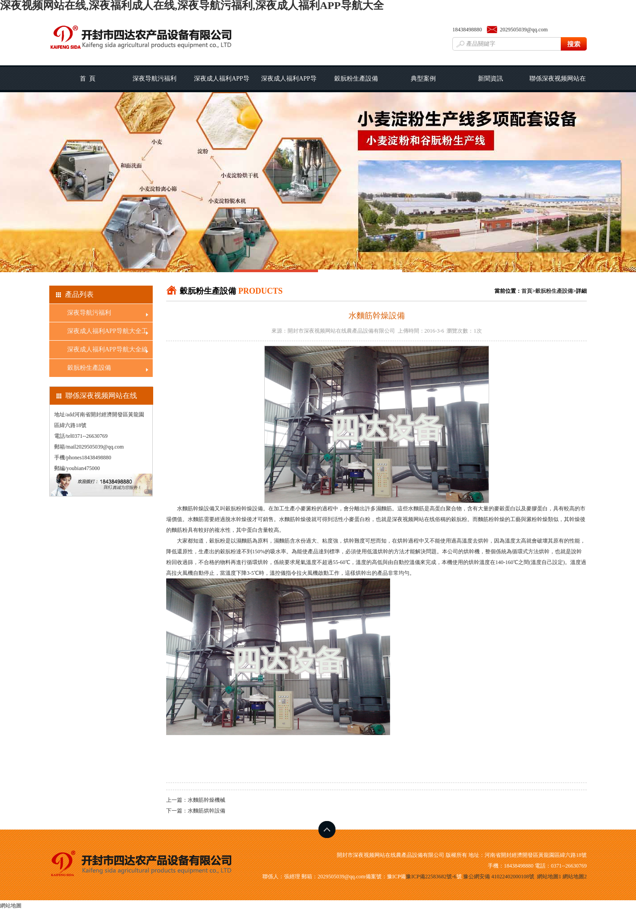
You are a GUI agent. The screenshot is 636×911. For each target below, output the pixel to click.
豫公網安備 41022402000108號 (498, 876)
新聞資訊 (490, 78)
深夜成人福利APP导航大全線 (289, 83)
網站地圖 (10, 905)
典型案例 (423, 78)
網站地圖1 (549, 876)
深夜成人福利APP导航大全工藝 (221, 83)
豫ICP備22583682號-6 (431, 876)
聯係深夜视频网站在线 (557, 83)
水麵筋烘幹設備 (206, 811)
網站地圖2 (575, 876)
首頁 (526, 291)
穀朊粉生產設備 (356, 78)
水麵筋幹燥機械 (206, 800)
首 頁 (87, 78)
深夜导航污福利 (154, 78)
